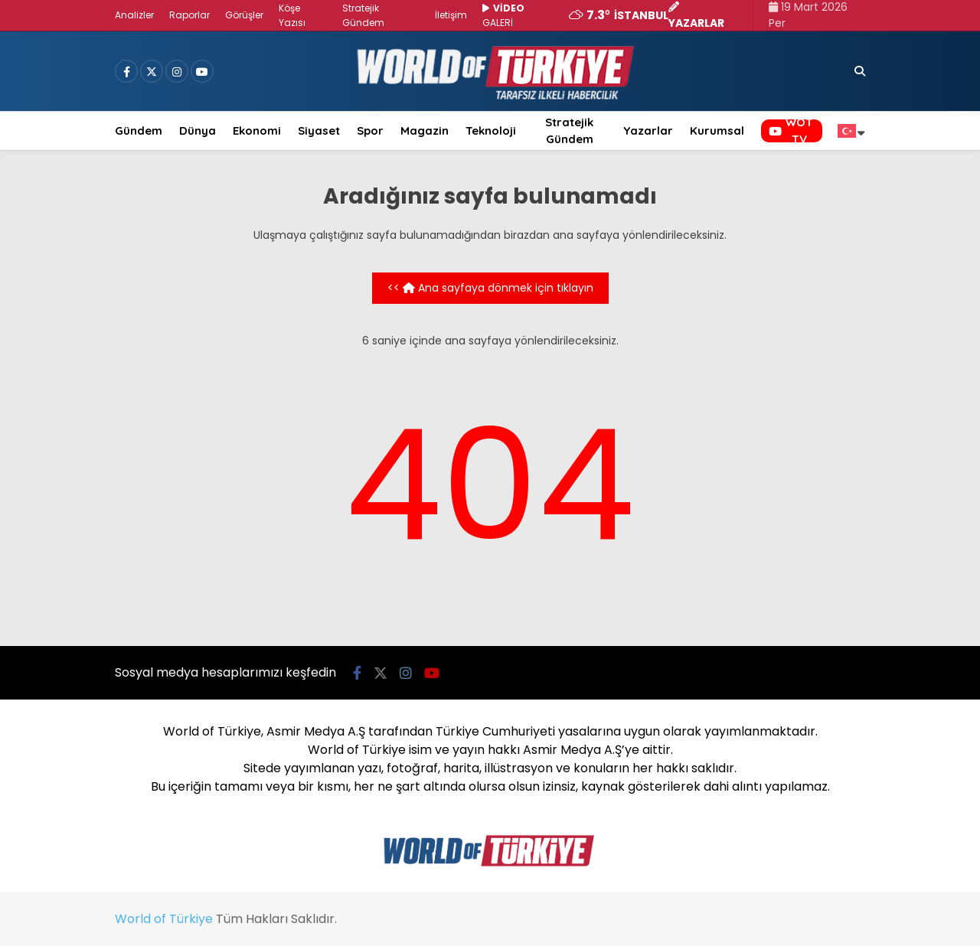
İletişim (451, 14)
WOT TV (791, 130)
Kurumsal (717, 130)
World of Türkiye (164, 919)
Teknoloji (491, 130)
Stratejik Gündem (569, 131)
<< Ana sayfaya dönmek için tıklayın (490, 287)
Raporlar (189, 14)
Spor (370, 130)
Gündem (138, 130)
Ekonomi (257, 130)
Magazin (424, 130)
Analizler (134, 14)
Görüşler (244, 14)
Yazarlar (648, 130)
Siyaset (319, 130)
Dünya (197, 130)
